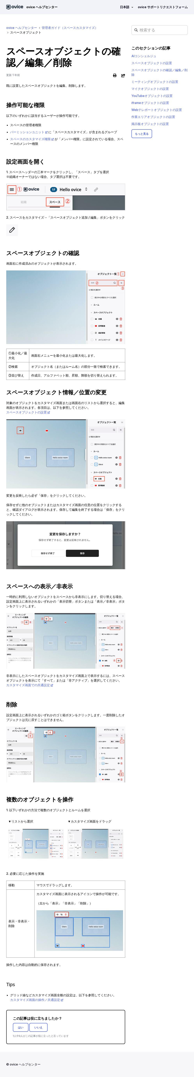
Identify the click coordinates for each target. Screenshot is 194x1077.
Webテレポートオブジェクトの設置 (156, 110)
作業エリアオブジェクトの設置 (153, 117)
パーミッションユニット (27, 132)
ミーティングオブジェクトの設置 (154, 82)
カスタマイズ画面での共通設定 (28, 685)
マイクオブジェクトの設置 (150, 89)
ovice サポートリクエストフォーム (163, 7)
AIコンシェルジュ (143, 56)
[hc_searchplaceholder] (159, 30)
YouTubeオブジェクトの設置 (152, 96)
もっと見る (142, 133)
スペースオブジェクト (25, 32)
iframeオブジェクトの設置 (150, 103)
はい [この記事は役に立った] (20, 1027)
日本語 (125, 7)
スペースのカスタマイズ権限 (30, 139)
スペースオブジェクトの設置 (26, 412)
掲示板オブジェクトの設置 (150, 124)
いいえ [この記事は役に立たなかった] (38, 1027)
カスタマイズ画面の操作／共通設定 (35, 1000)
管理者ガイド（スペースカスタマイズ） (70, 28)
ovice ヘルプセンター (21, 28)
